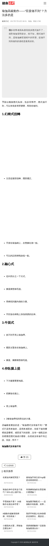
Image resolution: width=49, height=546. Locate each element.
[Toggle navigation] (45, 3)
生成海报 (9, 465)
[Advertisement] (24, 70)
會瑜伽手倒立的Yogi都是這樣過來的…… (36, 478)
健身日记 (5, 21)
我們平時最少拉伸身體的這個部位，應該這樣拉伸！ (36, 515)
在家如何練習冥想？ (11, 477)
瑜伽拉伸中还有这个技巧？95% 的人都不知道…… (12, 491)
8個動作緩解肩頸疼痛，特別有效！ (11, 514)
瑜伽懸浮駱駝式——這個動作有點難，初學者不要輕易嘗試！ (36, 503)
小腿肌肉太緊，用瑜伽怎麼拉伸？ (12, 526)
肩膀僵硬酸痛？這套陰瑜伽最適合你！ (36, 526)
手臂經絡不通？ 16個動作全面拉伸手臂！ (12, 502)
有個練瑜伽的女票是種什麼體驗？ (36, 490)
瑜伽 (30, 21)
